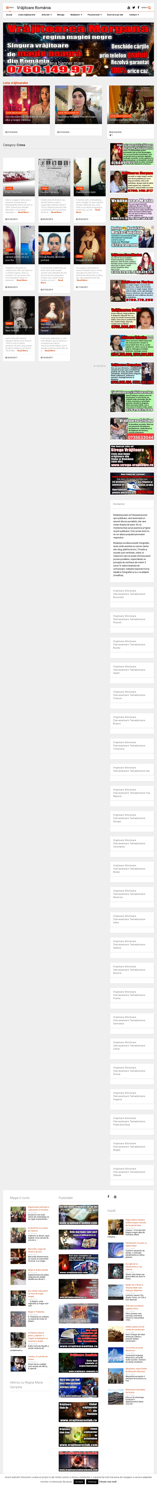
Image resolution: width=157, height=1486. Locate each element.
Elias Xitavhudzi (13, 192)
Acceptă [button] (79, 1482)
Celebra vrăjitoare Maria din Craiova (128, 119)
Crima (9, 188)
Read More (23, 212)
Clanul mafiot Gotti (86, 192)
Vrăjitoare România (34, 7)
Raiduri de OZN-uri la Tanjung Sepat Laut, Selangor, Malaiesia (134, 1288)
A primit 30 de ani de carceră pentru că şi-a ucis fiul (17, 257)
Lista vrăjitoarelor (27, 15)
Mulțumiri (76, 15)
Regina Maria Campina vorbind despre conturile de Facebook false (136, 1223)
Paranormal (95, 15)
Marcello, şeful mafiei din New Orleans (18, 329)
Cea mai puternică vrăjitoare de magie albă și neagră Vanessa (25, 118)
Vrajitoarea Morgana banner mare (49, 63)
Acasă (9, 15)
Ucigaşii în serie (84, 260)
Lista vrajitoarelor (16, 113)
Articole (47, 15)
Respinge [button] (92, 1482)
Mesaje (60, 15)
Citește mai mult (108, 1481)
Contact (134, 15)
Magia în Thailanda (36, 1312)
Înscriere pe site (115, 15)
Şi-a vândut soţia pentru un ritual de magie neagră (38, 1294)
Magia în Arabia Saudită (38, 1270)
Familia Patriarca (50, 192)
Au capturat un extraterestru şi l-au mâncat (134, 1267)
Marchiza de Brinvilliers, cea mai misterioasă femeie (53, 327)
